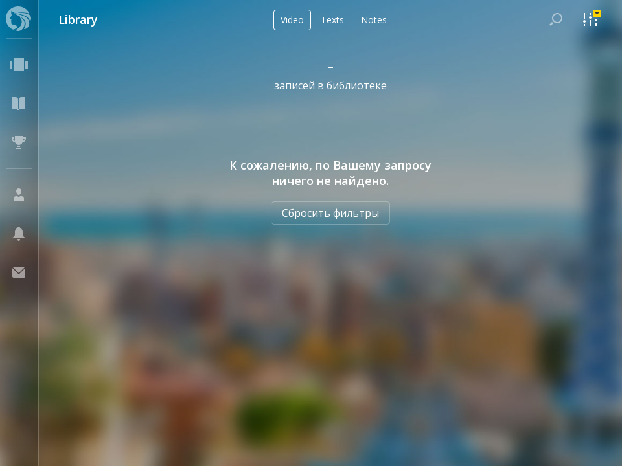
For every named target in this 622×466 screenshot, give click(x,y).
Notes (374, 20)
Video (292, 20)
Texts (332, 20)
